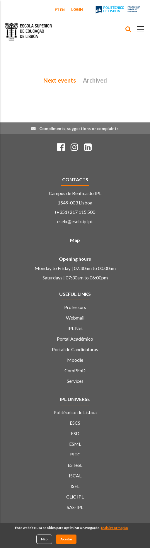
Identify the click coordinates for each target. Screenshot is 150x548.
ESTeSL (75, 465)
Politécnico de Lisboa (75, 412)
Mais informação (114, 528)
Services (75, 381)
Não (44, 539)
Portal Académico (75, 339)
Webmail (75, 317)
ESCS (75, 423)
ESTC (75, 454)
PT (57, 10)
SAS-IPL (75, 507)
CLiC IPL (75, 496)
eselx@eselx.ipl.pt (75, 221)
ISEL (75, 486)
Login (77, 9)
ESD (75, 433)
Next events (59, 80)
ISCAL (75, 475)
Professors (75, 307)
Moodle (75, 360)
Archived (95, 80)
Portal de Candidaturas (75, 349)
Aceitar (66, 539)
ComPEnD (75, 370)
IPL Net (75, 328)
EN (62, 10)
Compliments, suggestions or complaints (79, 128)
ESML (75, 444)
